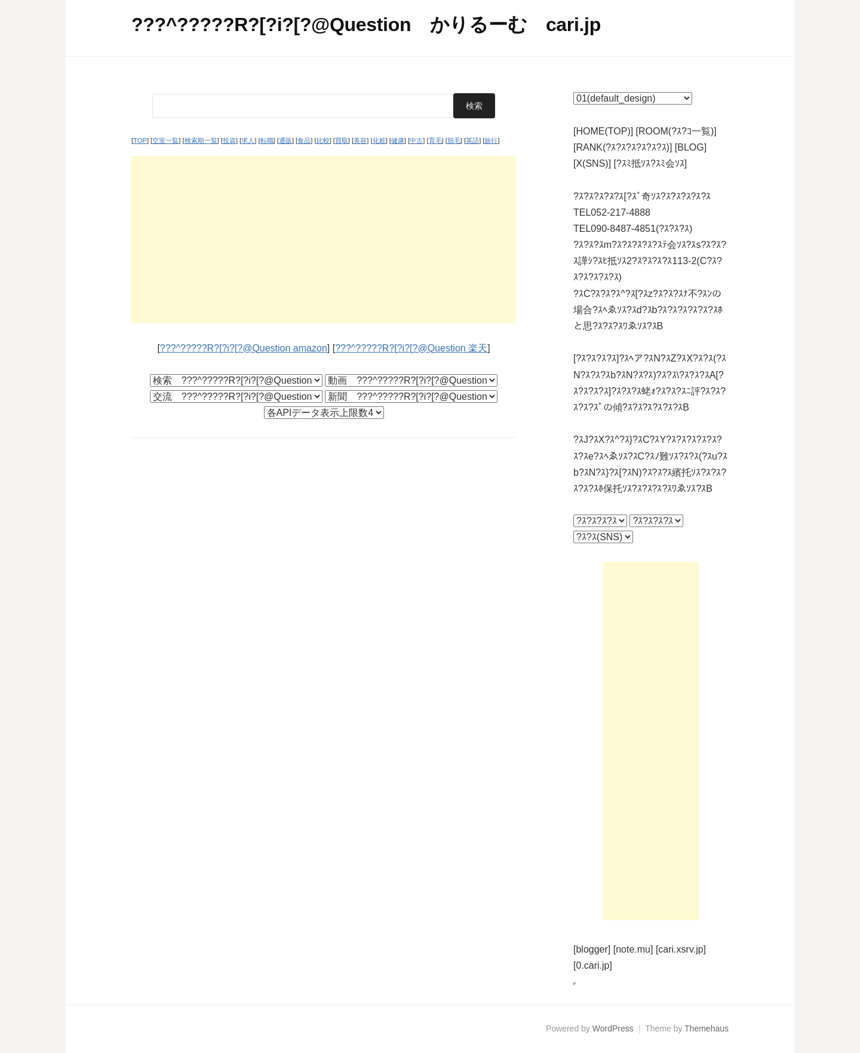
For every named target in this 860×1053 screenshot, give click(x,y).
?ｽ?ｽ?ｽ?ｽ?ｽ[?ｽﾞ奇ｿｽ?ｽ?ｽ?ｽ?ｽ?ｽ (642, 196)
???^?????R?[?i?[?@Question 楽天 (411, 348)
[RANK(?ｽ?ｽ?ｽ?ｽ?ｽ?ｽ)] (622, 147)
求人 (247, 140)
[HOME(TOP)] (603, 131)
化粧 (379, 140)
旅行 (490, 140)
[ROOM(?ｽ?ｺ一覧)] (676, 131)
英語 (472, 140)
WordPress (613, 1028)
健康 (397, 140)
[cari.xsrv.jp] (681, 949)
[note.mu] (633, 949)
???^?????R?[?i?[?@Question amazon (243, 348)
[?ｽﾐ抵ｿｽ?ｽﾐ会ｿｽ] (650, 163)
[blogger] (591, 949)
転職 (267, 140)
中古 (416, 140)
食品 (304, 140)
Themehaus (706, 1028)
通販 (285, 140)
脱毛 (453, 140)
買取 (341, 140)
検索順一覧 (201, 140)
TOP (140, 140)
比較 (323, 140)
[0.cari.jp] (592, 965)
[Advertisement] (323, 239)
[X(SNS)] (592, 163)
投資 (229, 140)
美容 (360, 140)
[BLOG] (691, 147)
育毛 (435, 140)
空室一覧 (165, 140)
